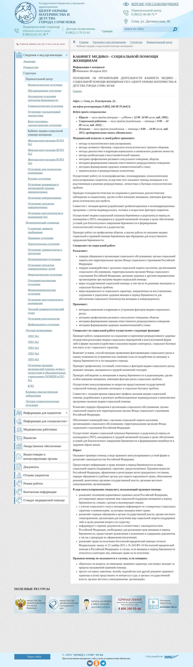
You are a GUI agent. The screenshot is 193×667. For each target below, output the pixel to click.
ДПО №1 (33, 336)
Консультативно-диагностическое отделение (45, 123)
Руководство (30, 67)
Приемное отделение (40, 238)
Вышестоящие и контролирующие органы (40, 456)
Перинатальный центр (39, 78)
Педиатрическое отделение (44, 259)
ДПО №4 (33, 353)
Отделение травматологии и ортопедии (45, 251)
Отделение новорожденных (44, 197)
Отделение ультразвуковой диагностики (44, 113)
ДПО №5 (33, 359)
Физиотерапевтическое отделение (42, 291)
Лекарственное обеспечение (42, 446)
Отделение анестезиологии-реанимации (45, 171)
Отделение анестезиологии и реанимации (45, 301)
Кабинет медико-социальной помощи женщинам (45, 132)
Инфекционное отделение (43, 324)
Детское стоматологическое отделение (42, 403)
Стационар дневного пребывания (40, 230)
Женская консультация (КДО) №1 (46, 142)
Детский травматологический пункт (46, 311)
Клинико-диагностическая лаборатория (42, 393)
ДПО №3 (33, 347)
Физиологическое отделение (45, 84)
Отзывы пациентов (36, 475)
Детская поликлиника (39, 330)
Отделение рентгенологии (44, 318)
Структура (29, 73)
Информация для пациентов (42, 413)
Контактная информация (39, 492)
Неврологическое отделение (45, 274)
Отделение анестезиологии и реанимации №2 (45, 215)
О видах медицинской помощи (44, 500)
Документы (31, 467)
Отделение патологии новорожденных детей (41, 267)
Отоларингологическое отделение (42, 282)
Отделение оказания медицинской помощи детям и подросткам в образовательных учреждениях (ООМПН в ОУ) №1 (47, 373)
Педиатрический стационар (42, 222)
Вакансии (29, 438)
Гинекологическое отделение (45, 106)
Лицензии (29, 61)
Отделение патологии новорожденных (41, 205)
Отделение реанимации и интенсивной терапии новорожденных (43, 188)
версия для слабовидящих (151, 4)
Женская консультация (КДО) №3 (46, 161)
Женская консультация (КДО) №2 (46, 151)
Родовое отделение (39, 178)
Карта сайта (34, 656)
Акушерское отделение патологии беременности (43, 98)
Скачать (77, 91)
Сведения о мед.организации (42, 55)
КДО (31, 386)
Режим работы (33, 483)
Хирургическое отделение (44, 243)
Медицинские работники (40, 429)
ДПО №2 (33, 342)
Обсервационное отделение (44, 90)
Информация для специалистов (44, 421)
